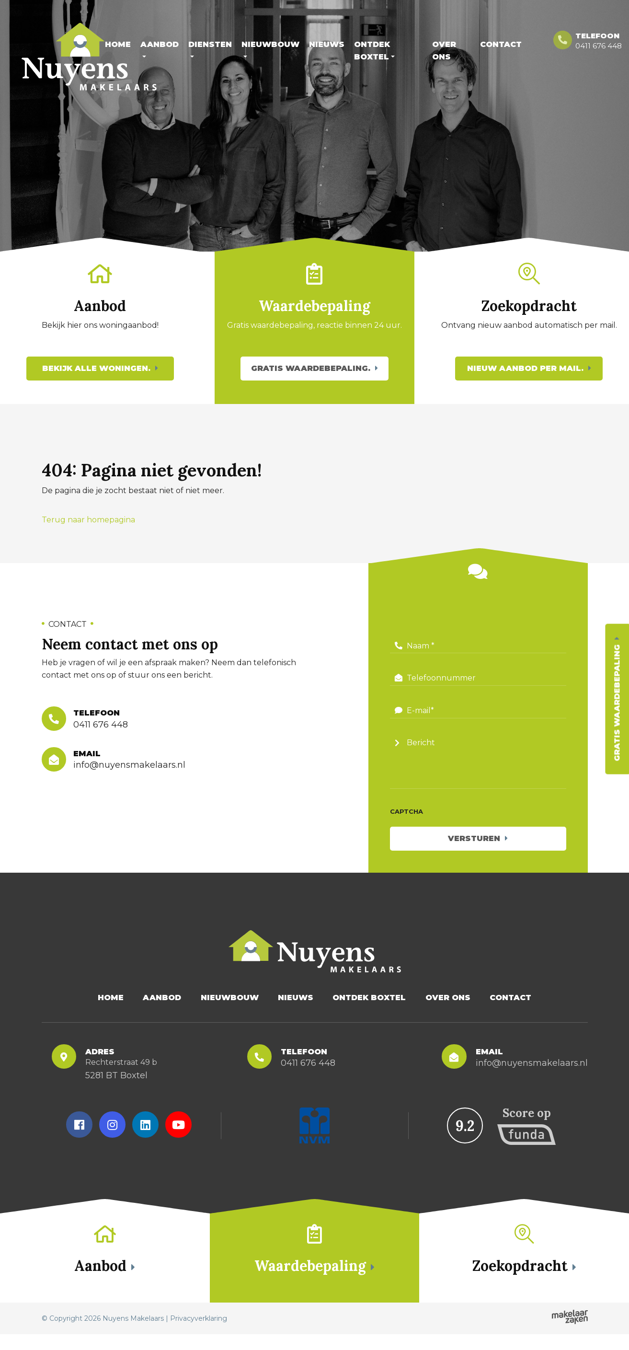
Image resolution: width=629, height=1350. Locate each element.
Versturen (474, 846)
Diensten (210, 44)
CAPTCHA (406, 819)
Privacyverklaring (198, 1334)
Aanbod (159, 44)
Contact (501, 44)
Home (118, 44)
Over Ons (444, 50)
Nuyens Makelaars (133, 1334)
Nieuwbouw (270, 44)
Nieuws (326, 44)
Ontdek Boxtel (372, 50)
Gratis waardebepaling (616, 702)
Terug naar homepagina (88, 527)
